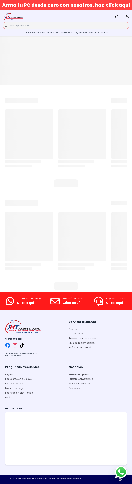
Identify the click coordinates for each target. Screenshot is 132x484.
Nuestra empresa (79, 374)
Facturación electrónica (19, 392)
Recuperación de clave (18, 379)
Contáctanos (76, 333)
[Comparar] (116, 16)
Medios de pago (14, 388)
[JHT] (13, 16)
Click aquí (25, 303)
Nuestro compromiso (81, 379)
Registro (9, 374)
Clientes (73, 329)
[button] (66, 183)
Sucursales (75, 388)
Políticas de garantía (80, 347)
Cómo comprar (14, 383)
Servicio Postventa (79, 383)
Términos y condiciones (82, 338)
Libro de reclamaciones (82, 342)
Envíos (8, 397)
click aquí (118, 5)
